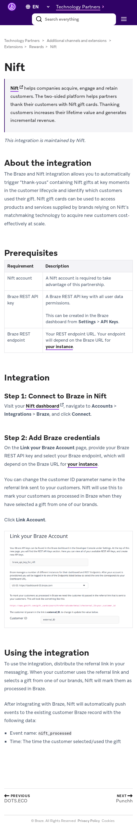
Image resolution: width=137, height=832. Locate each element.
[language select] (40, 7)
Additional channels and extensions (76, 40)
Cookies (108, 821)
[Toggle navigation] (123, 19)
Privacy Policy (89, 821)
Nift (14, 88)
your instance (59, 346)
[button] (81, 6)
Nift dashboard (42, 406)
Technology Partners (22, 40)
